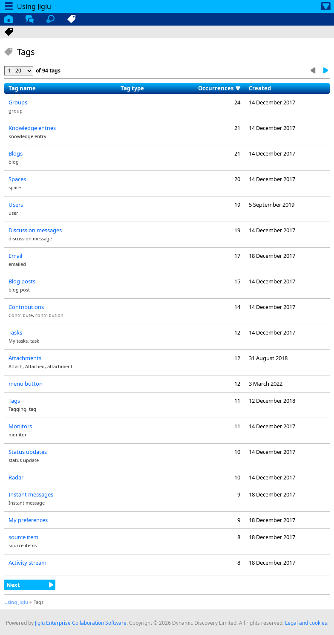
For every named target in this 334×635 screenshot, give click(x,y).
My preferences (28, 520)
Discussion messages (35, 230)
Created (260, 88)
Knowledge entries (32, 128)
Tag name (22, 88)
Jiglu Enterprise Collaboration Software (81, 622)
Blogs (16, 153)
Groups (18, 102)
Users (16, 204)
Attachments (25, 358)
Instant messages (31, 494)
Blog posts (22, 281)
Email (15, 256)
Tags (14, 400)
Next (13, 584)
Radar (16, 477)
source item (23, 537)
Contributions (26, 307)
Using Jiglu (16, 602)
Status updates (28, 452)
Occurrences (215, 88)
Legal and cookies (306, 622)
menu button (26, 383)
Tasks (15, 332)
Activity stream (27, 562)
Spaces (17, 179)
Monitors (20, 426)
